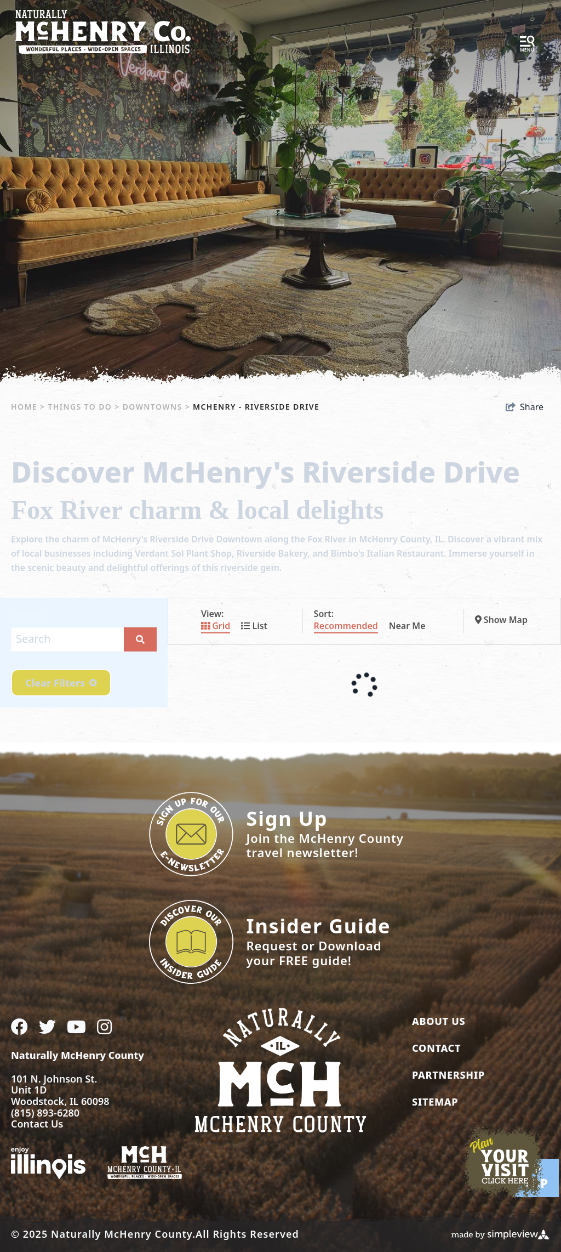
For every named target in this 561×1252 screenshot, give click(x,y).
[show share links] (524, 407)
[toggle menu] (527, 44)
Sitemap (435, 1101)
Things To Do (83, 406)
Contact (436, 1048)
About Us (438, 1021)
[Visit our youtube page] (76, 1026)
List (254, 626)
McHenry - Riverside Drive (257, 406)
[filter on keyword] (140, 639)
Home (28, 406)
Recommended (346, 626)
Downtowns (156, 406)
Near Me (407, 626)
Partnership (448, 1074)
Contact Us (37, 1123)
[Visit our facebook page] (19, 1026)
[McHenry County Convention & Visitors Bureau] (103, 31)
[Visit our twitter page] (47, 1026)
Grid (215, 626)
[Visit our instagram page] (104, 1026)
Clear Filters (61, 682)
